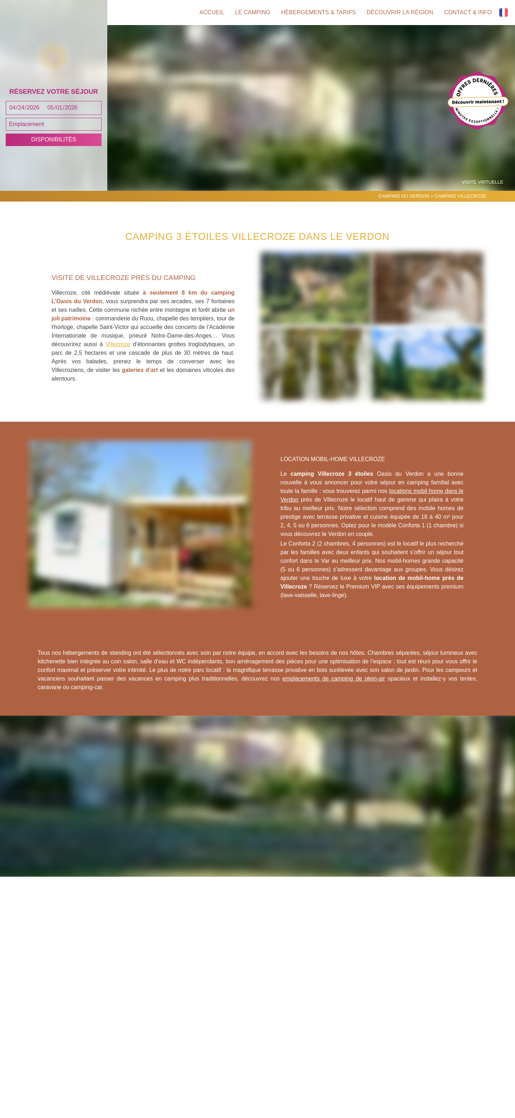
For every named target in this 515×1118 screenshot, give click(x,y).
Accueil (209, 13)
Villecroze (118, 352)
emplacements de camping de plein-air (334, 686)
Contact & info (468, 13)
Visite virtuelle (483, 189)
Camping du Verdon (403, 203)
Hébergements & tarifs (317, 13)
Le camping (251, 13)
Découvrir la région (399, 13)
